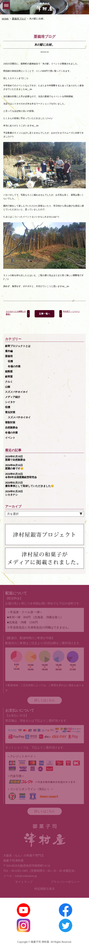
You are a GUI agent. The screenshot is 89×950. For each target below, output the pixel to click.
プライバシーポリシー (65, 881)
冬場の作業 (14, 366)
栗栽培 (9, 356)
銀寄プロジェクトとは (17, 346)
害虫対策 (10, 412)
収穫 (10, 361)
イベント (10, 437)
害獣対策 (10, 422)
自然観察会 (11, 427)
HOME (5, 18)
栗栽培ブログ (19, 18)
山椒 (7, 386)
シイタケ (10, 402)
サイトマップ (24, 881)
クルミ (9, 381)
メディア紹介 (12, 397)
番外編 (9, 351)
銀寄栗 (9, 376)
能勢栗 (9, 371)
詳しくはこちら (44, 700)
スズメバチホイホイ (16, 392)
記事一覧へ (44, 313)
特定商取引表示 (44, 888)
